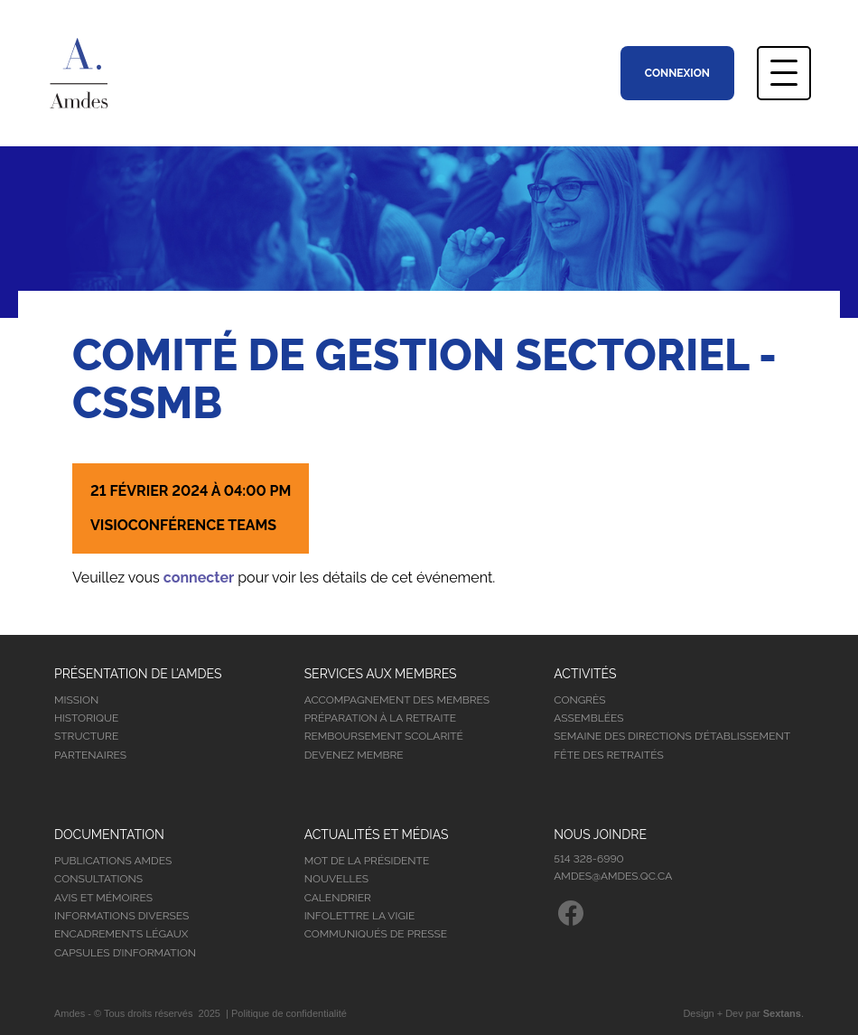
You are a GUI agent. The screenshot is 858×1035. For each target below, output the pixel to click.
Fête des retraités (608, 755)
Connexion (677, 73)
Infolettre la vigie (359, 915)
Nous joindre (600, 834)
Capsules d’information (125, 952)
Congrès (579, 700)
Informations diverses (121, 915)
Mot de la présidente (367, 860)
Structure (86, 736)
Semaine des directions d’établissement (672, 736)
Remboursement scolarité (383, 736)
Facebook (570, 913)
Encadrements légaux (121, 934)
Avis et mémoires (103, 897)
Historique (86, 718)
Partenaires (90, 755)
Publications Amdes (113, 860)
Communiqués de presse (376, 934)
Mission (76, 700)
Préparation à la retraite (380, 718)
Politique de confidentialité (289, 1013)
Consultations (98, 878)
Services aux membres (380, 674)
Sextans (782, 1013)
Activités (585, 674)
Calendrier (337, 897)
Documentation (109, 834)
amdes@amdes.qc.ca (613, 876)
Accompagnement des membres (397, 700)
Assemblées (588, 718)
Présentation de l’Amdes (138, 674)
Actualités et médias (376, 834)
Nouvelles (336, 878)
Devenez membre (354, 755)
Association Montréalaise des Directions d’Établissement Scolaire (105, 73)
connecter (198, 577)
